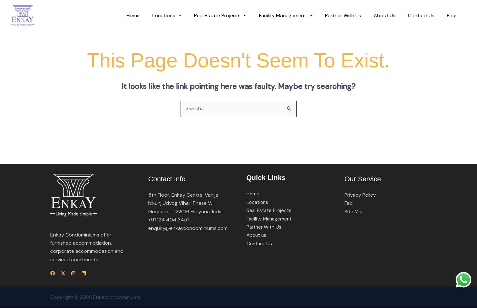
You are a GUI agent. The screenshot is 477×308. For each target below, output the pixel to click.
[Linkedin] (95, 273)
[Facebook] (52, 273)
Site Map (354, 212)
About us (257, 235)
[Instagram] (81, 273)
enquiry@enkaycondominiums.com (188, 228)
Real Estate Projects (234, 16)
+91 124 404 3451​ (168, 220)
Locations (183, 16)
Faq (348, 203)
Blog (453, 15)
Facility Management (297, 16)
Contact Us (425, 15)
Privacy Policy (360, 195)
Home (152, 15)
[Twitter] (66, 273)
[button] (195, 16)
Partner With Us (352, 15)
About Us (391, 15)
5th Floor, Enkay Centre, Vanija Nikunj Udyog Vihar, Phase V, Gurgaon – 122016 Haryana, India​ (185, 203)
